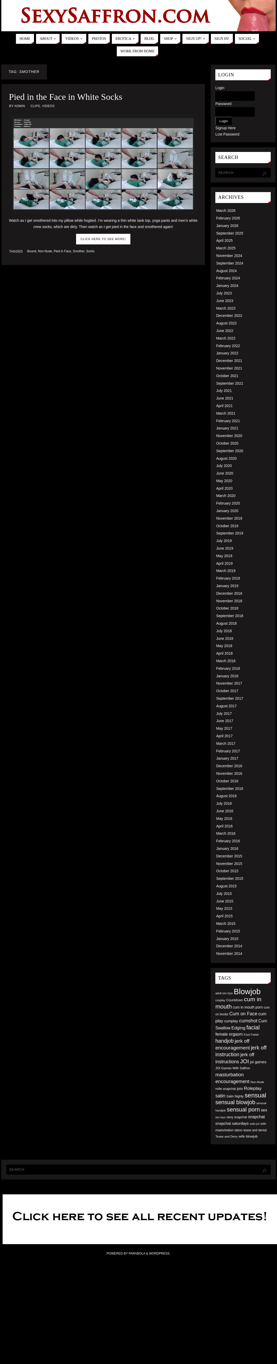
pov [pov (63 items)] (240, 1088)
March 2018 (225, 661)
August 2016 (226, 796)
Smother (78, 251)
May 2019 (224, 556)
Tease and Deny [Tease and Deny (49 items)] (226, 1136)
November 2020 (229, 436)
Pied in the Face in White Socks (65, 97)
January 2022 (227, 353)
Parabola (137, 1253)
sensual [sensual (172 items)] (255, 1095)
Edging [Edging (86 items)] (238, 1027)
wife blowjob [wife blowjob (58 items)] (248, 1136)
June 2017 (224, 721)
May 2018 (224, 646)
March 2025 (225, 248)
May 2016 (224, 818)
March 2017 (225, 743)
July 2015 (224, 894)
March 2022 (225, 338)
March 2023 (225, 308)
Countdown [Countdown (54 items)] (234, 1000)
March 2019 (225, 571)
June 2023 (224, 301)
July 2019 (224, 541)
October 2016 (227, 781)
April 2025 (224, 240)
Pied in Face (62, 251)
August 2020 (226, 458)
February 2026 (228, 218)
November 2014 (229, 953)
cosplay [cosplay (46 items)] (220, 1000)
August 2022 (226, 323)
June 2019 (224, 548)
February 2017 (228, 751)
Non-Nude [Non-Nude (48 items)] (257, 1082)
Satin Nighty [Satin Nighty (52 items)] (235, 1096)
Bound (31, 251)
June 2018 (224, 638)
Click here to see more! (103, 239)
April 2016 (224, 826)
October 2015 (227, 871)
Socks (90, 251)
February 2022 (228, 346)
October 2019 (227, 526)
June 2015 (224, 901)
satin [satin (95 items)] (220, 1095)
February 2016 (228, 841)
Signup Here (225, 128)
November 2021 (229, 368)
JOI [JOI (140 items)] (244, 1061)
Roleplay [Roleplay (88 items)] (253, 1088)
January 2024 (227, 286)
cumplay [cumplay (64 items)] (231, 1021)
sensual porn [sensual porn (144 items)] (243, 1109)
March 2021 (225, 413)
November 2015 (229, 864)
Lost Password (227, 134)
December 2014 (229, 946)
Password (223, 104)
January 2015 (227, 939)
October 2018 (227, 608)
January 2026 (227, 226)
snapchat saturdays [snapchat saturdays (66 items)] (232, 1123)
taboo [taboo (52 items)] (238, 1130)
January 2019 (227, 586)
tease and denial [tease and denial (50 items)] (255, 1130)
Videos (48, 106)
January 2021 (227, 428)
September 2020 (229, 451)
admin (19, 106)
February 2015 (228, 931)
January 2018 (227, 676)
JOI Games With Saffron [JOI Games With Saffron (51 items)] (232, 1068)
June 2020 (224, 473)
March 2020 (225, 496)
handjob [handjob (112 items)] (224, 1041)
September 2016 (229, 789)
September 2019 (229, 533)
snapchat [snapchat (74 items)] (256, 1117)
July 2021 (224, 391)
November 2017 (229, 683)
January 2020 (227, 511)
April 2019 (224, 563)
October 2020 (227, 443)
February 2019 (228, 578)
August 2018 (226, 623)
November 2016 (229, 773)
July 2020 (224, 466)
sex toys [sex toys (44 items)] (220, 1117)
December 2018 (229, 593)
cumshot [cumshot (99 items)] (248, 1020)
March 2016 (225, 833)
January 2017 (227, 758)
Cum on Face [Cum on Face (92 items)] (243, 1013)
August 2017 (226, 706)
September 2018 (229, 616)
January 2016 (227, 848)
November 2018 (229, 601)
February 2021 (228, 421)
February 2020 (228, 503)
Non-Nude (45, 251)
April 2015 (224, 916)
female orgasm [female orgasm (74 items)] (229, 1034)
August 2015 (226, 886)
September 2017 (229, 698)
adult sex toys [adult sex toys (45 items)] (224, 993)
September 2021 (229, 383)
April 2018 (224, 653)
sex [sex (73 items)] (264, 1110)
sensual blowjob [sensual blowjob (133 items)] (235, 1102)
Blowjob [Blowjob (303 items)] (247, 991)
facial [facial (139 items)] (253, 1027)
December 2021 (229, 361)
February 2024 (228, 278)
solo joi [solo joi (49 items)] (254, 1123)
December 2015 (229, 856)
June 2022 (224, 331)
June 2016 (224, 811)
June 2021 (224, 398)
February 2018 (228, 668)
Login (219, 88)
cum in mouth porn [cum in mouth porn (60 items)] (248, 1007)
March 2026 (225, 210)
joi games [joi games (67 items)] (258, 1062)
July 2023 (224, 293)
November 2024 (229, 256)
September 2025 (229, 233)
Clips (35, 106)
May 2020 (224, 481)
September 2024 (229, 263)
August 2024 (226, 271)
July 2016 (224, 803)
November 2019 (229, 518)
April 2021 (224, 406)
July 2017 (224, 713)
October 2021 (227, 376)
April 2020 (224, 488)
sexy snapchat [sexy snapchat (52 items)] (237, 1117)
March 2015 (225, 923)
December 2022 (229, 316)
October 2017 (227, 691)
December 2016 (229, 766)
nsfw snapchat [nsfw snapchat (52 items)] (225, 1089)
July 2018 (224, 631)
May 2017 (224, 728)
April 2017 (224, 736)
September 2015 (229, 878)
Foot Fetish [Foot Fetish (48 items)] (251, 1034)
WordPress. (159, 1253)
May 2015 (224, 908)
